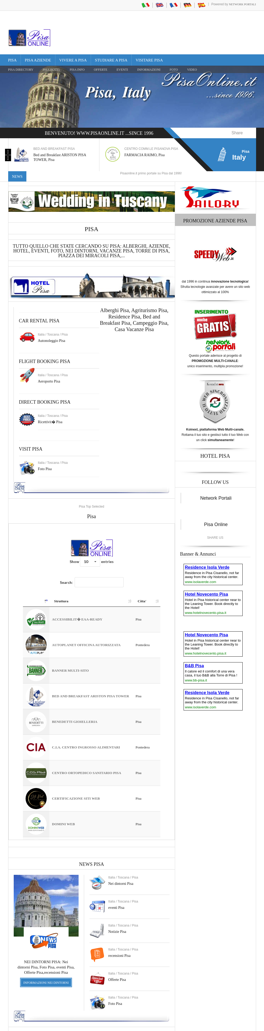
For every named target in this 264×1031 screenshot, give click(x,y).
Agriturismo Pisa (149, 300)
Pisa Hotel (52, 69)
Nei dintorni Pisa (120, 873)
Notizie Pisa (117, 921)
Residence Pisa (124, 306)
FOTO (174, 69)
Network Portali (242, 4)
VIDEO (192, 69)
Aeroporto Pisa (49, 371)
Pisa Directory (20, 69)
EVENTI (122, 69)
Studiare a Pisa (111, 60)
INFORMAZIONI (148, 69)
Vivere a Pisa (73, 60)
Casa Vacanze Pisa (134, 319)
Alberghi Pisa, (115, 300)
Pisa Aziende (38, 60)
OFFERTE (100, 69)
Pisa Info (77, 69)
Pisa (12, 60)
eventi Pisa (116, 897)
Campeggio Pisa (150, 312)
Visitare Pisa (149, 60)
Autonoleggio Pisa (51, 330)
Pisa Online (216, 514)
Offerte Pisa (117, 969)
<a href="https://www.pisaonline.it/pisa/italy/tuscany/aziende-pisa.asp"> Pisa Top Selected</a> (91, 671)
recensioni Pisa (119, 945)
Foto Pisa (115, 993)
